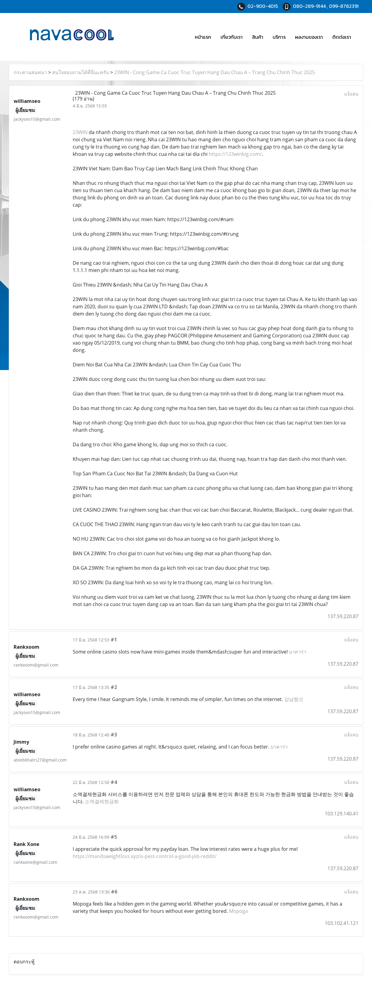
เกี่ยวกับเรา (232, 37)
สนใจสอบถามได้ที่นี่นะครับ (80, 72)
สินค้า (257, 37)
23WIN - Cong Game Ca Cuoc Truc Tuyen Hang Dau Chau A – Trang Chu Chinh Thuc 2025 (214, 72)
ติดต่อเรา (341, 37)
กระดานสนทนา (30, 72)
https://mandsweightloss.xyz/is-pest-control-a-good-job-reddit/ (145, 856)
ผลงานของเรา (309, 37)
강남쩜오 (294, 699)
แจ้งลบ (351, 93)
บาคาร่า (297, 651)
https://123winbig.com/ (235, 154)
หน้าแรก (203, 37)
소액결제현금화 (102, 801)
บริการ (279, 37)
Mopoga (238, 911)
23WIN (80, 132)
